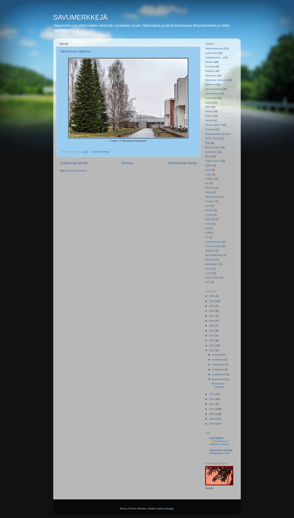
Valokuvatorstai (213, 48)
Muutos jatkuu (213, 124)
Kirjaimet (210, 219)
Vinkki (208, 192)
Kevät (208, 120)
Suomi (208, 273)
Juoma (209, 214)
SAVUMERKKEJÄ (80, 17)
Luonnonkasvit (213, 241)
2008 (212, 418)
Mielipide (210, 250)
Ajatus (208, 165)
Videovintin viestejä (221, 450)
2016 (212, 340)
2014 (212, 350)
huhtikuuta (218, 369)
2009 (212, 414)
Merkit (208, 156)
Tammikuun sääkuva (75, 51)
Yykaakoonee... (214, 57)
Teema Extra (212, 277)
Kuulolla (209, 66)
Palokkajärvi (212, 264)
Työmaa (209, 129)
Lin (206, 237)
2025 (212, 296)
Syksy (208, 102)
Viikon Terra (211, 138)
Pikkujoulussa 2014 (219, 453)
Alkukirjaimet (212, 196)
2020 (212, 320)
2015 (212, 345)
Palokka (209, 71)
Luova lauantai (213, 246)
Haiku (208, 174)
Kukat (208, 223)
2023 (212, 305)
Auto (207, 205)
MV (207, 183)
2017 (212, 335)
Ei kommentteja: (101, 151)
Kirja (207, 142)
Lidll (207, 232)
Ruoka (208, 115)
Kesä (208, 169)
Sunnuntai (211, 98)
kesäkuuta (218, 359)
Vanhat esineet (213, 89)
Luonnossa (211, 53)
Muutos (209, 62)
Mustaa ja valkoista (216, 80)
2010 (212, 408)
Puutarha (210, 84)
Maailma (210, 187)
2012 (212, 399)
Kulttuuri (209, 178)
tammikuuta (219, 379)
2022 (212, 310)
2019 (212, 325)
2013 (212, 394)
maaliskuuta (219, 374)
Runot (208, 268)
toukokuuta (218, 364)
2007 (212, 423)
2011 (212, 404)
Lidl (207, 228)
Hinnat (208, 111)
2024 (212, 301)
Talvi (207, 106)
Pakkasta (210, 259)
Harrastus (210, 75)
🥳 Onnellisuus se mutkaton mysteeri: (219, 443)
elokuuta (217, 354)
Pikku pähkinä (213, 147)
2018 (212, 330)
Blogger (169, 508)
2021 (212, 315)
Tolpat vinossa (213, 160)
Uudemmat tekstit (73, 163)
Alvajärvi (210, 201)
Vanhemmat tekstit (182, 163)
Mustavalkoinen (214, 255)
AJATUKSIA (216, 438)
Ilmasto (209, 210)
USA (207, 282)
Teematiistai (211, 93)
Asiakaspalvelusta (215, 133)
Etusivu (127, 163)
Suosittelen (211, 151)
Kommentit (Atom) (77, 170)
